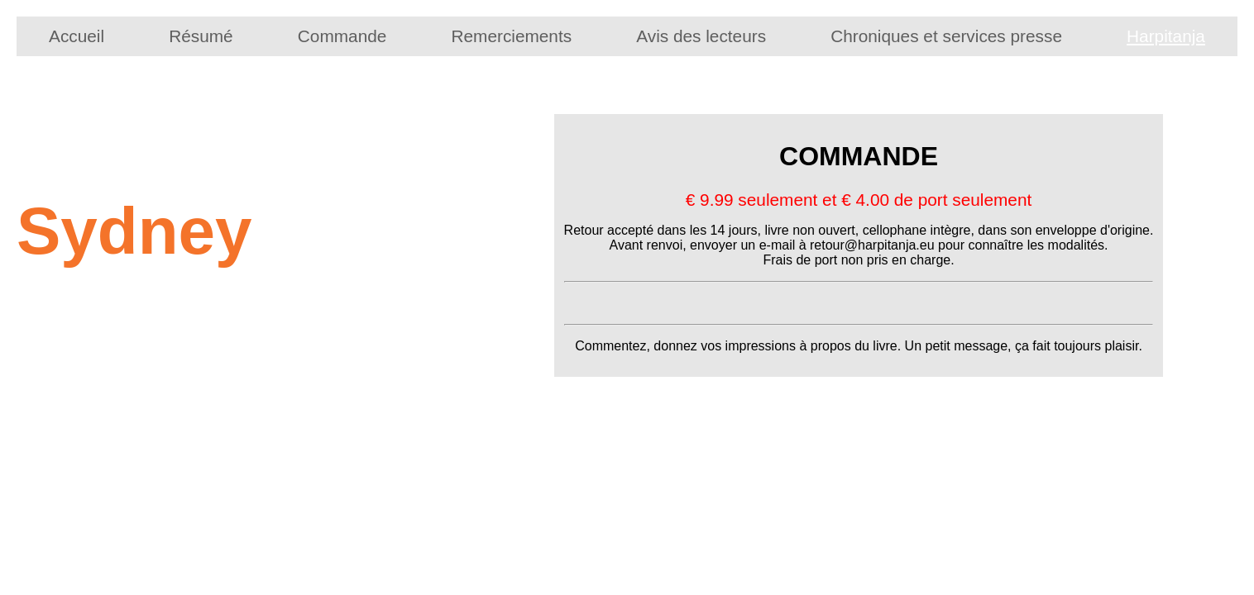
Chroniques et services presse (946, 35)
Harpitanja (1166, 35)
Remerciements (511, 35)
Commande (342, 35)
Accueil (76, 35)
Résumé (200, 35)
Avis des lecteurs (701, 35)
